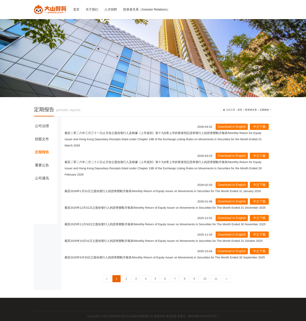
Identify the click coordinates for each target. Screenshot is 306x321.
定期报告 (264, 109)
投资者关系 (251, 109)
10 (204, 278)
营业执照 (171, 316)
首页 (76, 9)
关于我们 (92, 9)
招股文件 (42, 139)
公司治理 (42, 126)
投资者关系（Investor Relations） (146, 9)
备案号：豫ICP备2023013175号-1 (198, 316)
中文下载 (259, 126)
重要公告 (42, 165)
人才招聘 (110, 9)
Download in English (232, 126)
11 (216, 278)
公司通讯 (42, 178)
